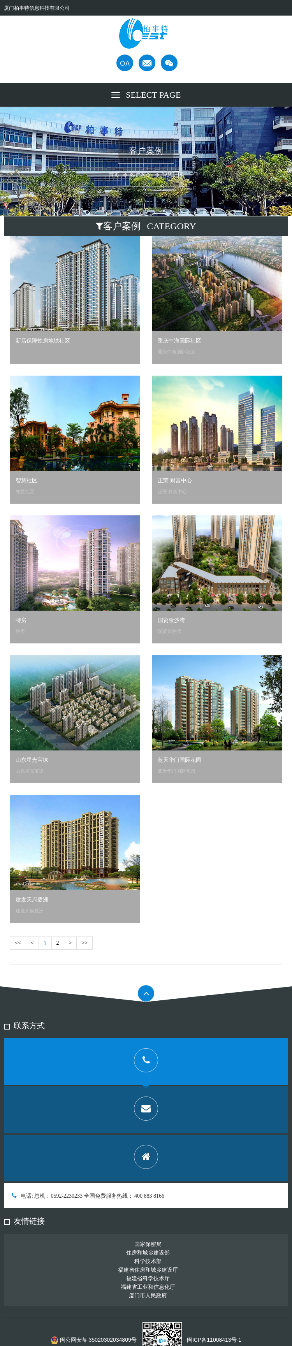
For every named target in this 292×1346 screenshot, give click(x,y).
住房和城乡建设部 (148, 1252)
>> (84, 943)
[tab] (146, 1061)
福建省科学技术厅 (148, 1278)
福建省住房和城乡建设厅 (148, 1270)
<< (18, 943)
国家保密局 (148, 1244)
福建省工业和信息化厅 (148, 1287)
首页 (114, 175)
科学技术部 (148, 1261)
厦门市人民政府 (148, 1295)
